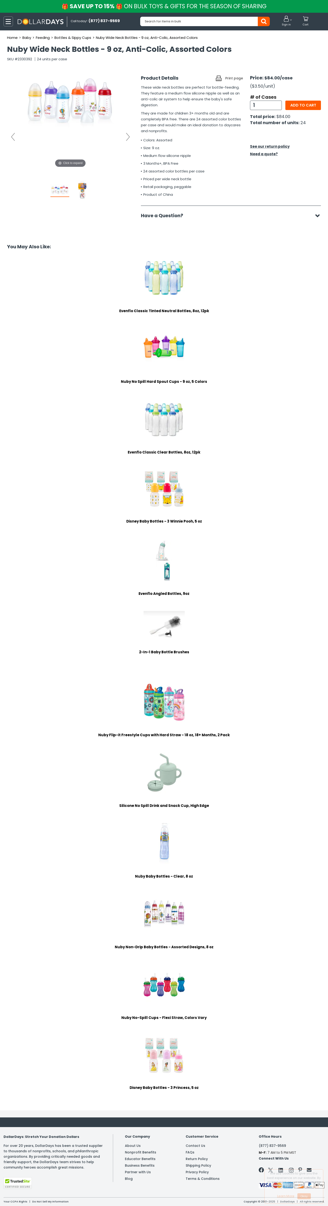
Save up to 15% (164, 6)
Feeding (43, 37)
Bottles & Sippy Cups (72, 37)
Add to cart (303, 105)
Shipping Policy (198, 1165)
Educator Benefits (140, 1159)
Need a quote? (264, 153)
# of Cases (263, 97)
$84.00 (283, 116)
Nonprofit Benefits (140, 1152)
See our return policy (270, 146)
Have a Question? (164, 215)
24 (303, 123)
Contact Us (195, 1145)
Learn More (285, 1196)
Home (12, 37)
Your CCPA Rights (15, 1201)
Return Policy (197, 1159)
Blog (129, 1178)
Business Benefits (140, 1165)
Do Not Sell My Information (50, 1201)
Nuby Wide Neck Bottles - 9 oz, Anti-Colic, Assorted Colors (147, 37)
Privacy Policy (197, 1172)
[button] (286, 21)
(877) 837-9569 (272, 1145)
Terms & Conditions (203, 1178)
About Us (133, 1145)
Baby (26, 37)
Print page (234, 78)
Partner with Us (138, 1172)
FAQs (190, 1152)
